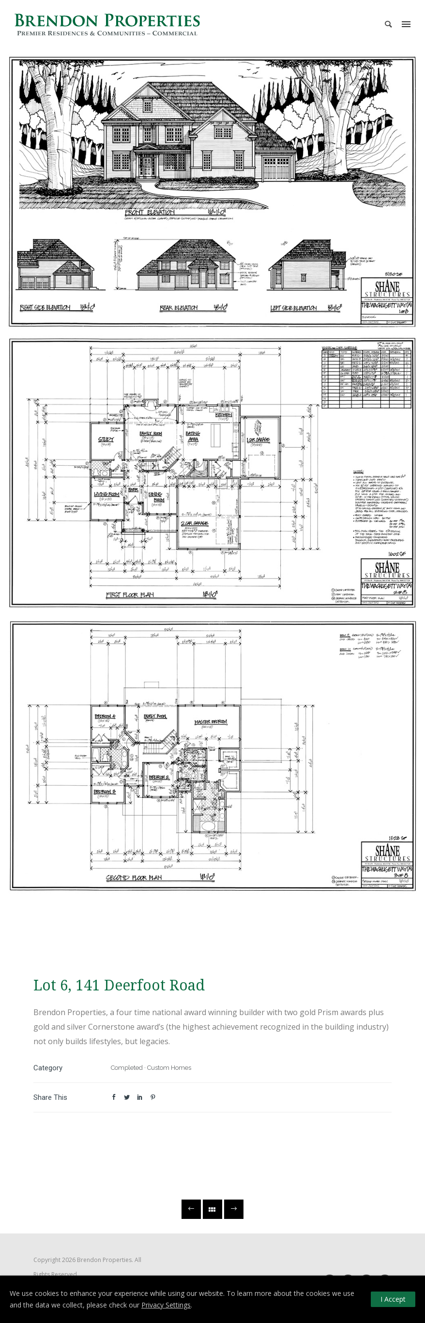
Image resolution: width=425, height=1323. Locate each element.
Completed (127, 1067)
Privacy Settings (166, 1304)
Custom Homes (169, 1067)
